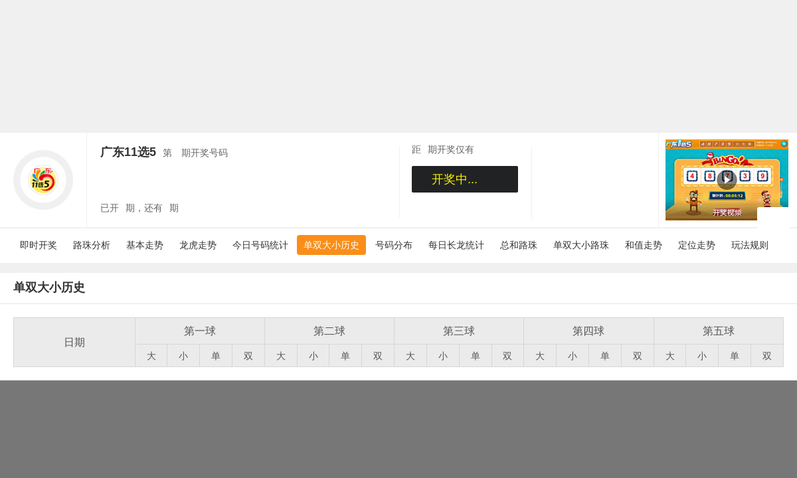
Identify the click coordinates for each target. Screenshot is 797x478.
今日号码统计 (260, 245)
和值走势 (643, 245)
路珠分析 (91, 245)
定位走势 (696, 245)
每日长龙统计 (456, 245)
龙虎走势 (198, 245)
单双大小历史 (331, 245)
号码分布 (393, 245)
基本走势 (144, 245)
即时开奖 (38, 245)
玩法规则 (749, 245)
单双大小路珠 (581, 245)
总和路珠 (518, 245)
